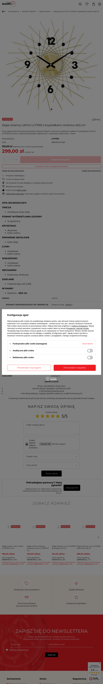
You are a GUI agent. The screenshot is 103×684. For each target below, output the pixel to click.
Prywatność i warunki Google (77, 328)
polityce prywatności (80, 326)
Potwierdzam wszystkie (75, 367)
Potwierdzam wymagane (29, 367)
